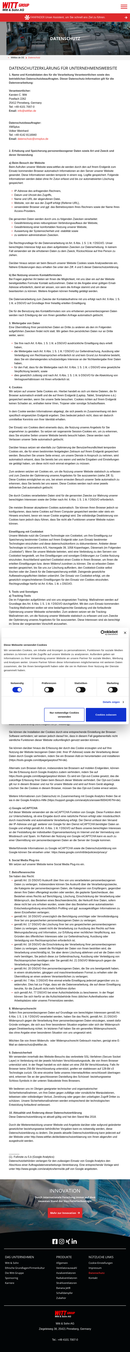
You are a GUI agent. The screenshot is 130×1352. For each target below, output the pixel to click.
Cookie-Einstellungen (101, 1262)
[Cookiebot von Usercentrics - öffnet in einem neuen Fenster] (103, 632)
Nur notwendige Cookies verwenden (64, 714)
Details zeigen (111, 702)
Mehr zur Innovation (65, 1213)
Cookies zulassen (105, 714)
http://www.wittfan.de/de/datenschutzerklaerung (59, 1136)
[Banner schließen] (125, 633)
